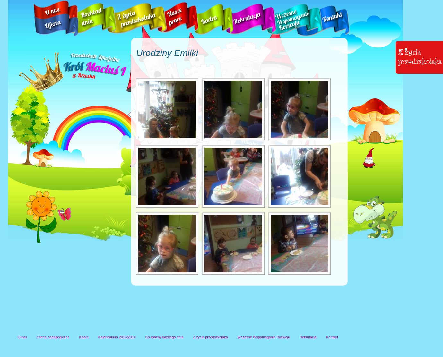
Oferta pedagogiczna (53, 337)
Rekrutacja (308, 337)
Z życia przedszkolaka (210, 337)
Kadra (84, 337)
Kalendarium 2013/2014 (117, 337)
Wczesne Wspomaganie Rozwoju (264, 337)
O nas (22, 337)
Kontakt (332, 337)
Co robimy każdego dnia (164, 337)
